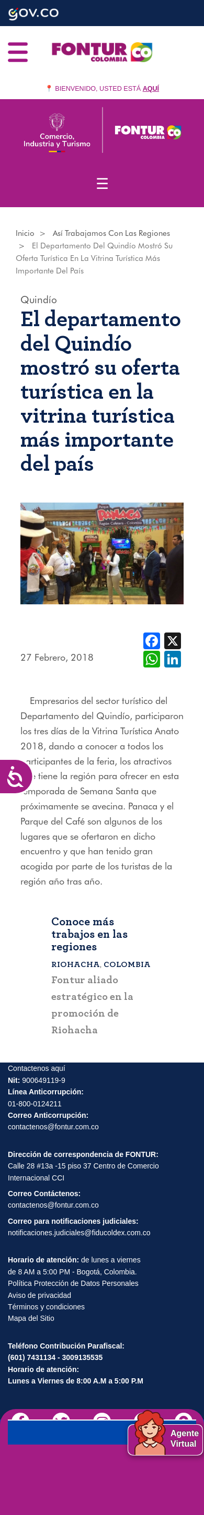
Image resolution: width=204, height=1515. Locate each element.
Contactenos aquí (36, 1069)
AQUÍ (151, 88)
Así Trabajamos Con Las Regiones (111, 233)
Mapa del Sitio (31, 1319)
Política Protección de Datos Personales (73, 1284)
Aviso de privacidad (39, 1296)
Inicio (25, 233)
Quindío (38, 299)
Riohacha (75, 964)
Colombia (127, 964)
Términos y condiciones (46, 1307)
